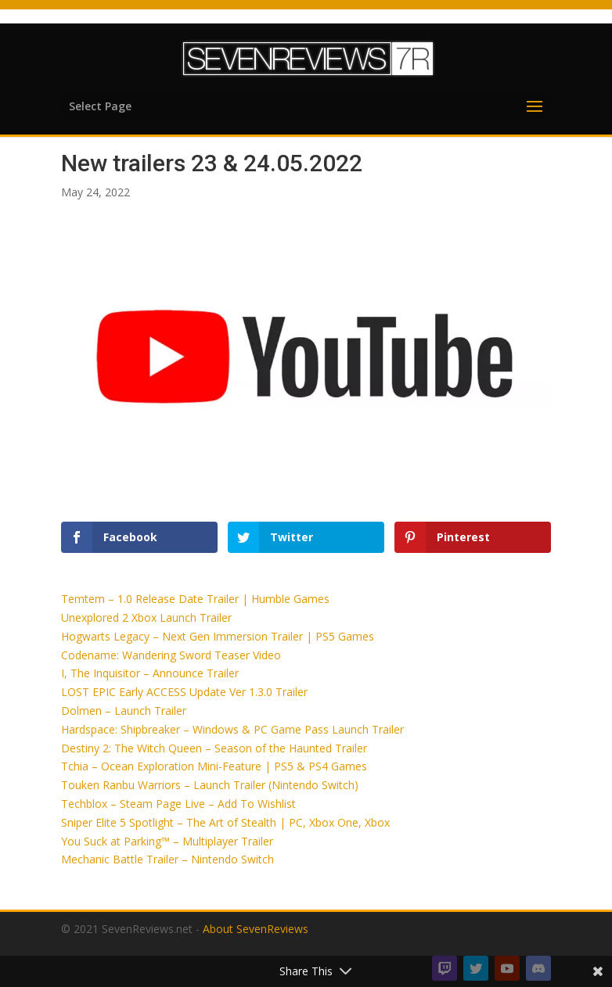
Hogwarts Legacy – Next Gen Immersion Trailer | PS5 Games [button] (217, 636)
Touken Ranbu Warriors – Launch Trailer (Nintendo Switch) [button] (209, 784)
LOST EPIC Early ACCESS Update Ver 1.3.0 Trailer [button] (184, 691)
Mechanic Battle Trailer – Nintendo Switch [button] (167, 859)
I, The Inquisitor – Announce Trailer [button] (150, 673)
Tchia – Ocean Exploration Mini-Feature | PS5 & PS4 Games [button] (214, 766)
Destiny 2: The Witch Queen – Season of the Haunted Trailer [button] (214, 748)
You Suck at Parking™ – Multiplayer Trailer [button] (167, 841)
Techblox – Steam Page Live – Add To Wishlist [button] (178, 803)
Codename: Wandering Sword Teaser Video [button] (171, 655)
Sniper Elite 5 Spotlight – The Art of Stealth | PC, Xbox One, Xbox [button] (225, 822)
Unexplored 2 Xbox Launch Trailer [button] (146, 617)
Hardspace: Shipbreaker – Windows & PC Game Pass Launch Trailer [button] (232, 729)
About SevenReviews (255, 928)
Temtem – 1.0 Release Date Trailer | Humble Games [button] (195, 598)
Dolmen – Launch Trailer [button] (123, 710)
